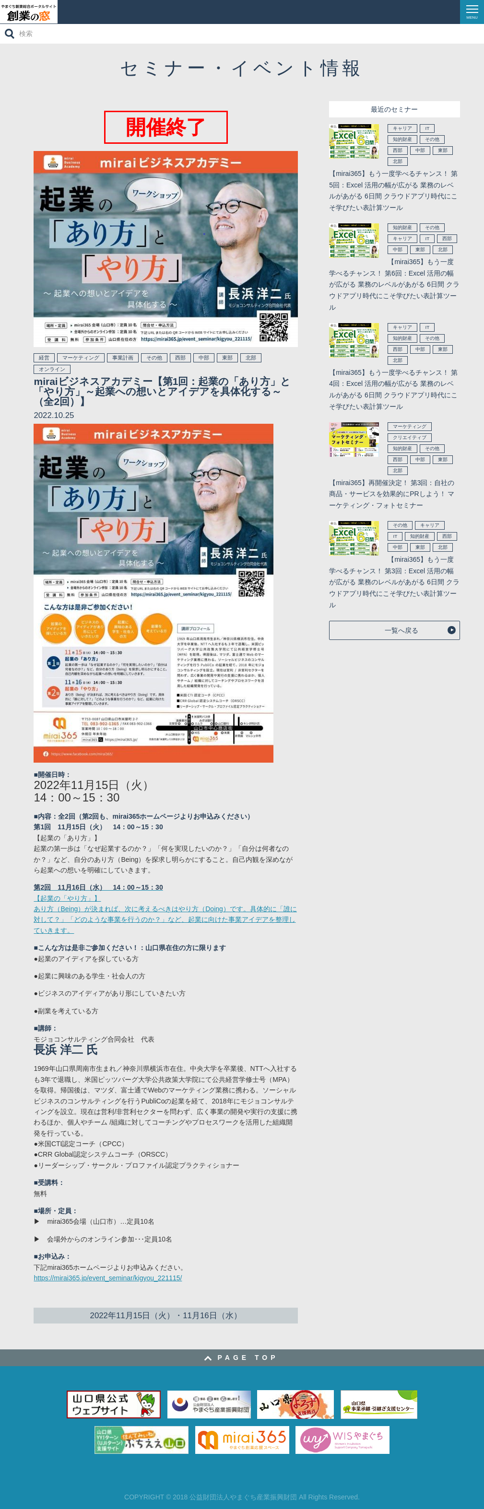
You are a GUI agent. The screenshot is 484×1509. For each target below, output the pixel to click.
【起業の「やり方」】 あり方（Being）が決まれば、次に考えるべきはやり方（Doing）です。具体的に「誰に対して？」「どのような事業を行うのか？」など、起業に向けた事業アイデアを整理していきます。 (165, 908)
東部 (227, 357)
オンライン (52, 369)
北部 (251, 357)
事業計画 (122, 357)
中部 (204, 357)
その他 (154, 357)
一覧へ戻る (401, 630)
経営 (44, 357)
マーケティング (80, 357)
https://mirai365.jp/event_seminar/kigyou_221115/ (108, 1278)
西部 (180, 357)
